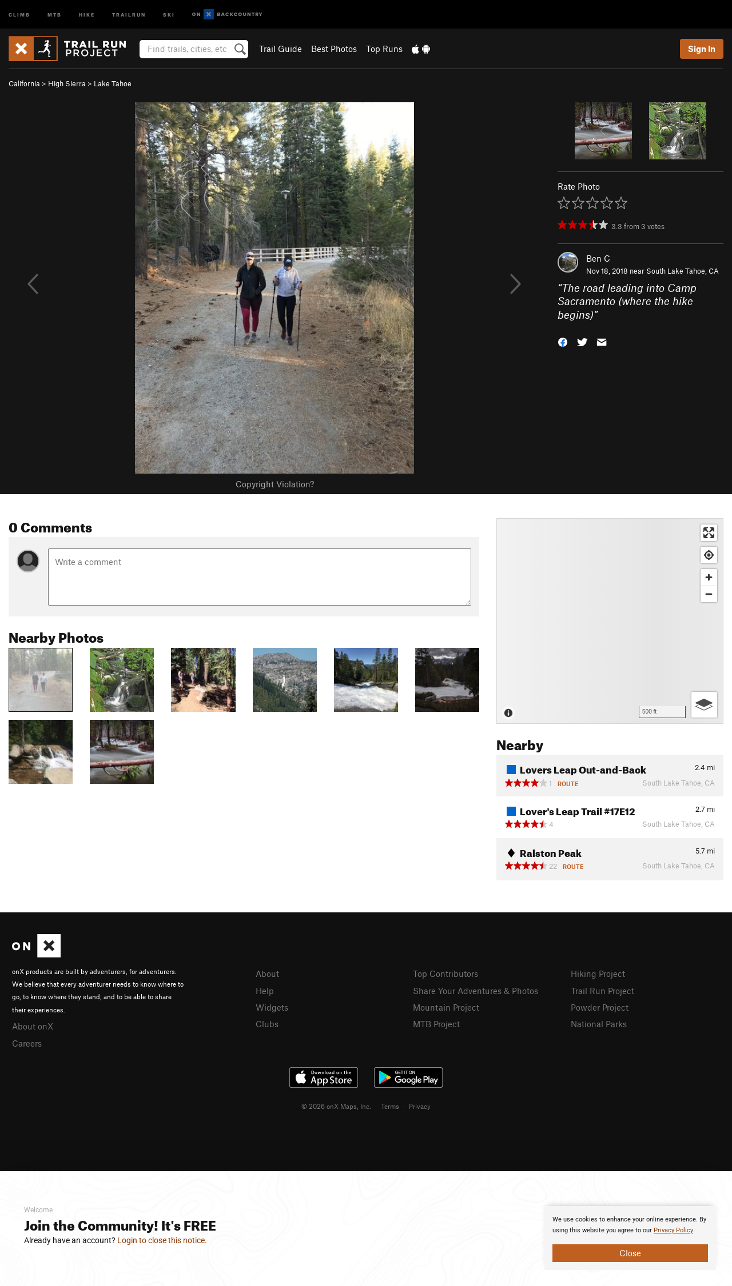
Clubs (267, 1024)
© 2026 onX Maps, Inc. (336, 1106)
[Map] (610, 621)
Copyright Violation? (275, 484)
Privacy (420, 1106)
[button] (563, 341)
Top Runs (384, 48)
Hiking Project (598, 973)
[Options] (704, 705)
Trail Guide (280, 48)
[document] (630, 1238)
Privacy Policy (673, 1230)
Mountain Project (446, 1007)
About (267, 973)
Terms (390, 1106)
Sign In (701, 48)
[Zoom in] (709, 577)
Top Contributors (445, 973)
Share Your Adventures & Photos (475, 990)
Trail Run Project (602, 990)
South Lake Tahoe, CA (682, 270)
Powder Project (599, 1007)
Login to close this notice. (162, 1240)
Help (265, 990)
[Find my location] (709, 555)
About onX (32, 1026)
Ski (169, 14)
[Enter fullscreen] (709, 532)
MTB (54, 14)
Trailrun (129, 14)
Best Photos (334, 48)
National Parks (599, 1024)
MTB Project (436, 1024)
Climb (19, 14)
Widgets (272, 1007)
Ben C (598, 258)
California (24, 83)
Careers (27, 1043)
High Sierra (67, 83)
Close (630, 1253)
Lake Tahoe (113, 83)
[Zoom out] (709, 594)
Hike (87, 14)
